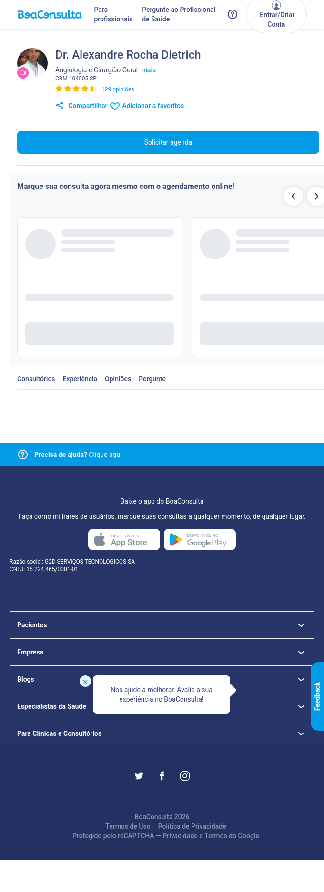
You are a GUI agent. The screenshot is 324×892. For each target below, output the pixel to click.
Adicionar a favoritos (146, 106)
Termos (215, 836)
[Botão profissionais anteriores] (293, 196)
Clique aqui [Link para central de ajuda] (78, 454)
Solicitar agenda (168, 142)
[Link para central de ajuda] (23, 454)
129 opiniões (117, 89)
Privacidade (180, 836)
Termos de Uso (127, 826)
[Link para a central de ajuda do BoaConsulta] (232, 14)
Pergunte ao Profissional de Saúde (178, 14)
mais (149, 70)
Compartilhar (81, 106)
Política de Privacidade (192, 826)
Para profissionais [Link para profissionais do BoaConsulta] (113, 14)
